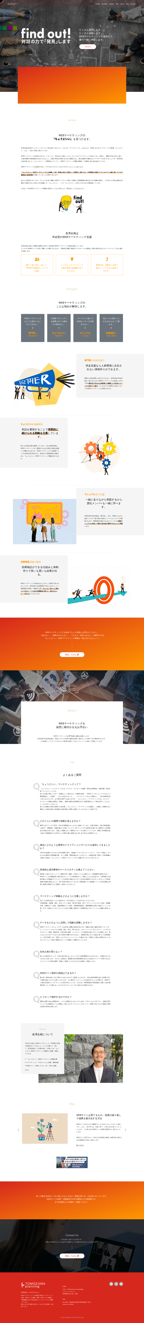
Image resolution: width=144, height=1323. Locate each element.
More (27, 1070)
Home (92, 4)
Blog (127, 4)
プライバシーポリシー (69, 1291)
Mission (111, 4)
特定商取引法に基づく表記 (70, 1294)
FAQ (117, 4)
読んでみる (80, 1145)
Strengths (105, 4)
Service (97, 4)
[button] (125, 1130)
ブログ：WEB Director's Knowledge (73, 1289)
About (122, 4)
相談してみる (70, 654)
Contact (133, 4)
